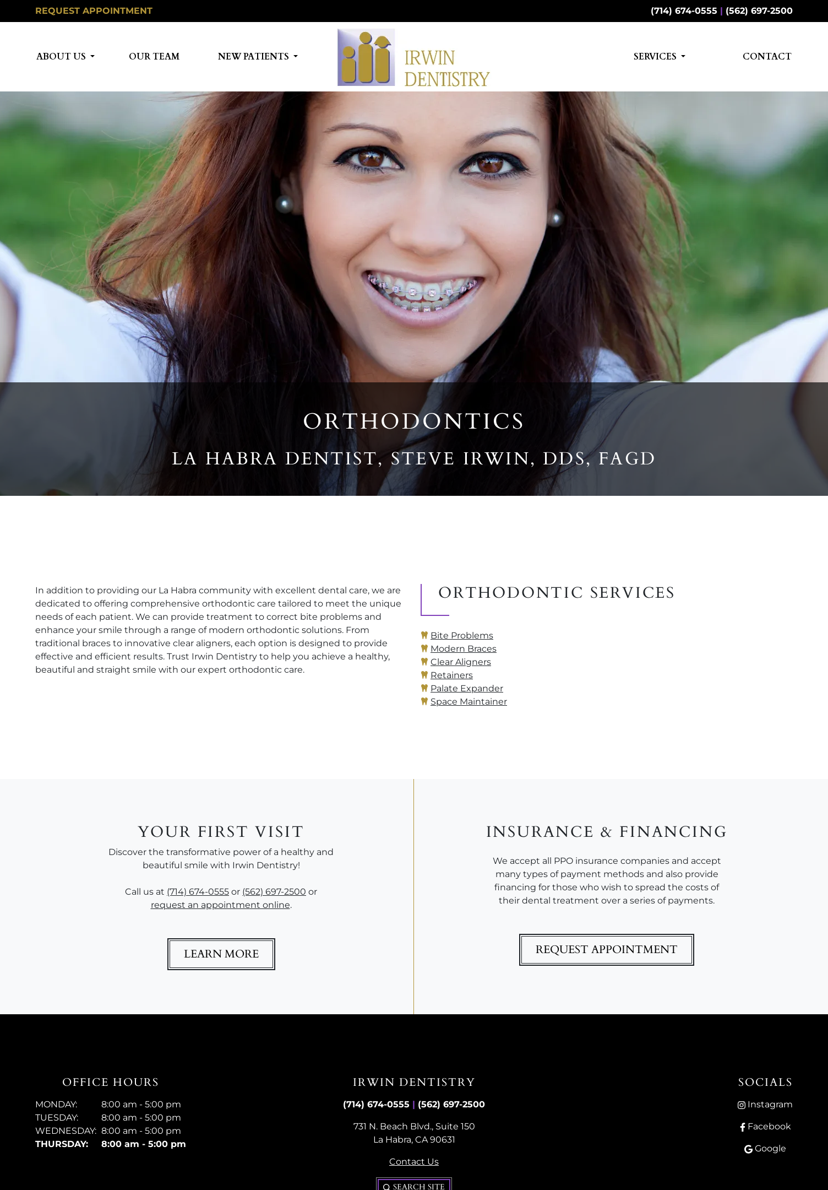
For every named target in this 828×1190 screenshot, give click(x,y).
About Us (62, 57)
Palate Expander (467, 688)
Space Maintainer (469, 701)
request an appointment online (220, 905)
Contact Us (414, 1161)
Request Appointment (93, 11)
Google (765, 1148)
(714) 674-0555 (684, 11)
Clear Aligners (461, 662)
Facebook (765, 1126)
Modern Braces (464, 648)
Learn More (221, 953)
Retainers (452, 675)
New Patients (254, 57)
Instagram (765, 1104)
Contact (767, 57)
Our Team (154, 57)
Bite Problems (462, 635)
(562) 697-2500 (759, 11)
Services (656, 57)
